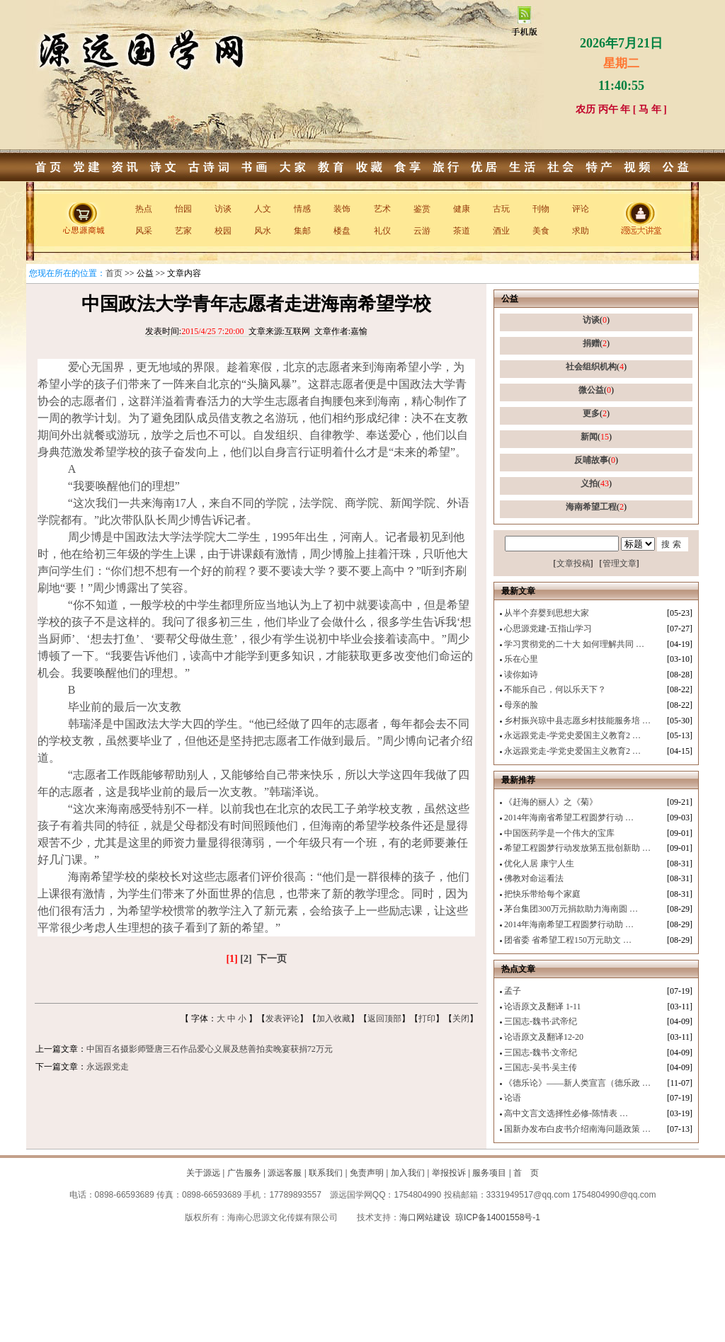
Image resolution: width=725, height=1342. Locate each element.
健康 (461, 209)
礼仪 (382, 231)
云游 (421, 231)
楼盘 (341, 231)
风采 (143, 231)
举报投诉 (449, 1173)
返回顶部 (384, 1018)
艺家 (183, 231)
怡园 (183, 209)
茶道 (461, 231)
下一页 (272, 958)
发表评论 (282, 1018)
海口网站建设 (424, 1217)
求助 (580, 231)
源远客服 (285, 1173)
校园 (223, 231)
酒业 (501, 231)
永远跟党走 (107, 1067)
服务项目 (489, 1173)
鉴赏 (421, 209)
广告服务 (244, 1173)
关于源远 (203, 1173)
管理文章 (619, 563)
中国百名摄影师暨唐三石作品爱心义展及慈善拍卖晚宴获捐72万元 (209, 1049)
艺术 (382, 209)
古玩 (501, 209)
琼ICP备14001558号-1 (497, 1217)
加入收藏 (333, 1018)
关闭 (460, 1018)
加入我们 (408, 1173)
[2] (245, 958)
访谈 (223, 209)
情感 (302, 209)
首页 (113, 273)
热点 (143, 209)
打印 (426, 1018)
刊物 (540, 209)
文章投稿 (573, 563)
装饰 (341, 209)
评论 (580, 209)
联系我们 (326, 1173)
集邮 (302, 231)
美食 (540, 231)
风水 (262, 231)
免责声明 (367, 1173)
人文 (262, 209)
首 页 (526, 1173)
